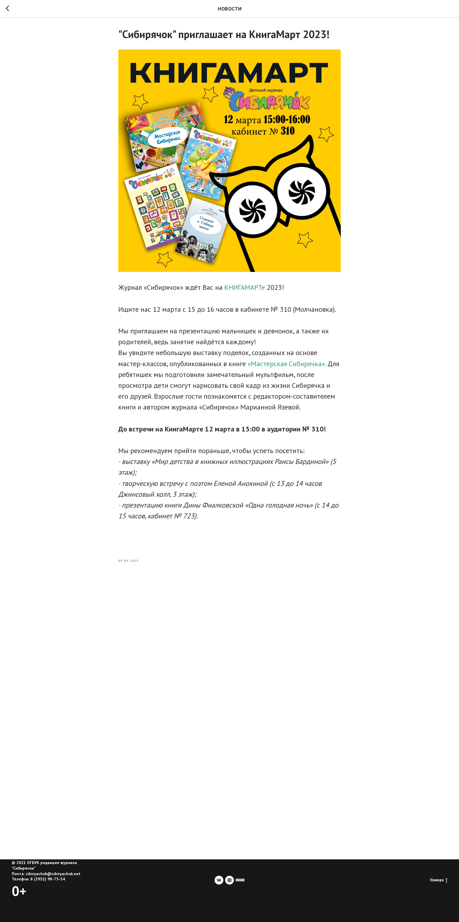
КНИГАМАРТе (244, 287)
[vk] (219, 880)
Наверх (438, 880)
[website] (229, 880)
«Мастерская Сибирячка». (288, 363)
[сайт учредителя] (240, 880)
